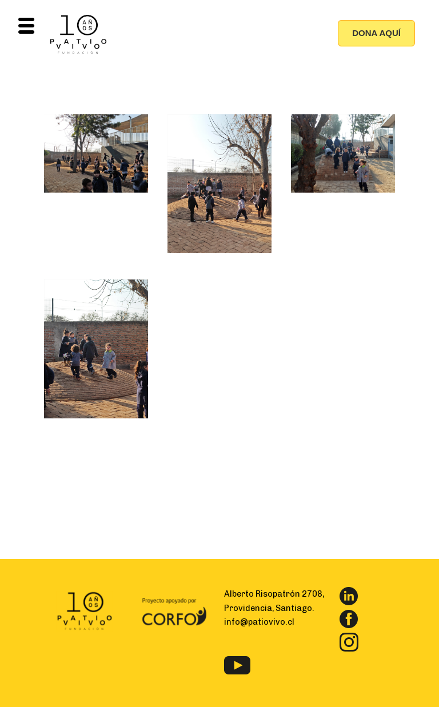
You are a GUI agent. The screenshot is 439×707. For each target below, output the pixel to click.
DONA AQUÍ (376, 33)
